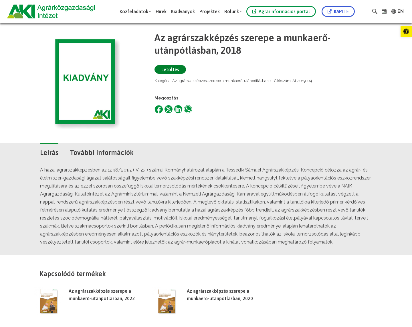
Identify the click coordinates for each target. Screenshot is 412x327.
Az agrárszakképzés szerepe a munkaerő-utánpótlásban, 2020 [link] (220, 294)
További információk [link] (102, 152)
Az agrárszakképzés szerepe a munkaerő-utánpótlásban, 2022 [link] (102, 294)
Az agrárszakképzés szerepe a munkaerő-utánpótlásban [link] (220, 81)
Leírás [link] (49, 152)
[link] (406, 31)
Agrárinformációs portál (281, 11)
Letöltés (170, 69)
